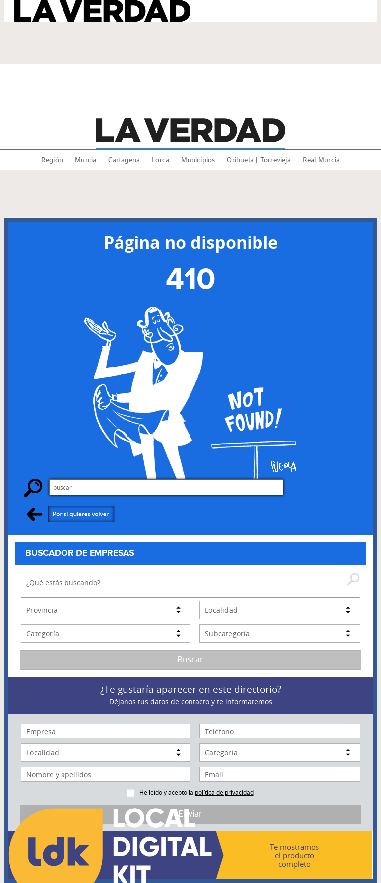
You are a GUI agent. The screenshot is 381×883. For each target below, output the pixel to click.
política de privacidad (224, 792)
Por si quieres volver (71, 513)
